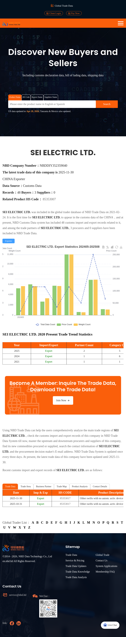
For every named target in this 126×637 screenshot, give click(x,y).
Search (106, 104)
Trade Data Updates (75, 566)
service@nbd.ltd (17, 595)
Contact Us (101, 560)
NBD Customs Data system (28, 222)
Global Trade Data (64, 5)
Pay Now (74, 13)
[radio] (8, 241)
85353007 (49, 199)
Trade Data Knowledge (77, 571)
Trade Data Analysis (76, 577)
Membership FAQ (105, 571)
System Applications (106, 566)
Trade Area (26, 486)
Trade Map (62, 486)
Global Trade (102, 554)
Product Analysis (80, 486)
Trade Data (10, 486)
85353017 (65, 498)
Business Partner (44, 486)
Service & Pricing (74, 560)
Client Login (53, 13)
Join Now (63, 400)
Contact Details (100, 486)
